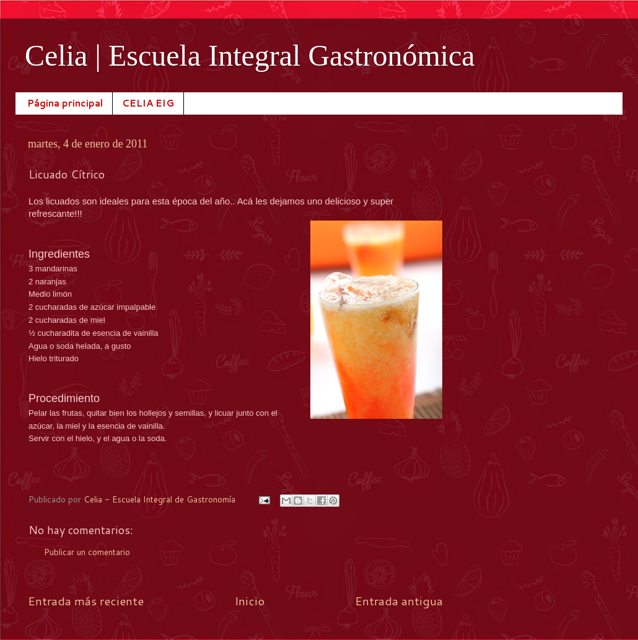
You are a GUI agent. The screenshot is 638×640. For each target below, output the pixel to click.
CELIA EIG (148, 103)
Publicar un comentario (87, 552)
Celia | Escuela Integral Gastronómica (250, 55)
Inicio (249, 600)
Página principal (65, 103)
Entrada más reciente (86, 600)
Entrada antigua (399, 600)
